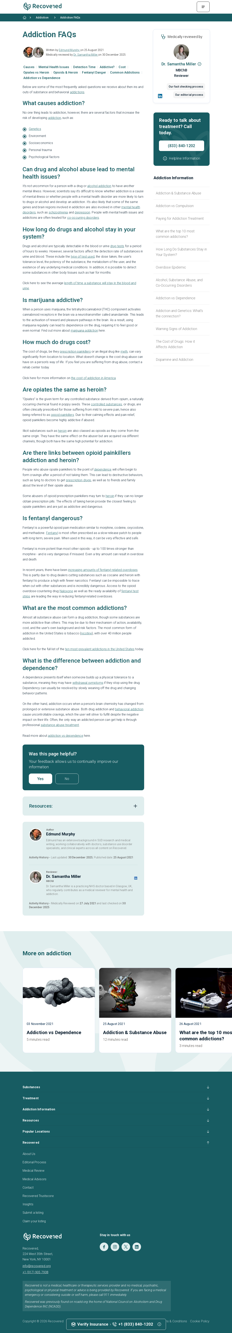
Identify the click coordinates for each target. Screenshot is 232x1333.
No (67, 779)
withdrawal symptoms (87, 683)
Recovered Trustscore (38, 1196)
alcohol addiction (99, 186)
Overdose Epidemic (171, 267)
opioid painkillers (62, 415)
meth (124, 351)
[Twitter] (126, 1247)
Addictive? (108, 67)
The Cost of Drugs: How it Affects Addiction (175, 344)
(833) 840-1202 (181, 145)
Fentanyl (52, 533)
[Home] (24, 17)
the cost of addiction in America (93, 378)
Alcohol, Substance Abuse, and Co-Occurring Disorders (179, 282)
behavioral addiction (129, 709)
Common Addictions (125, 72)
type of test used (82, 256)
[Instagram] (115, 1247)
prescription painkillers (75, 351)
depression (82, 212)
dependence (103, 469)
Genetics (35, 129)
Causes (29, 67)
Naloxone (66, 591)
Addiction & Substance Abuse (178, 193)
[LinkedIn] (160, 96)
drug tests (117, 246)
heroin (62, 431)
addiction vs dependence (65, 736)
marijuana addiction (84, 330)
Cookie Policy (199, 1321)
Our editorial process (189, 94)
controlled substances (106, 404)
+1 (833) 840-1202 (135, 1324)
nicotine (86, 633)
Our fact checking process (185, 86)
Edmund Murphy (69, 50)
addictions (77, 92)
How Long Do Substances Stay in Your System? (181, 252)
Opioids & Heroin (66, 72)
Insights (28, 1204)
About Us (29, 1154)
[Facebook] (104, 1247)
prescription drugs (78, 480)
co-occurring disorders (83, 218)
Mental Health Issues (54, 67)
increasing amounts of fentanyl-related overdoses (103, 570)
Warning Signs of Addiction (176, 329)
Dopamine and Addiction (174, 359)
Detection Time (84, 67)
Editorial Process (34, 1162)
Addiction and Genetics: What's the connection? (179, 313)
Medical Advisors (35, 1179)
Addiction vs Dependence (41, 78)
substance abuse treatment (60, 725)
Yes (40, 778)
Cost (122, 67)
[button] (181, 158)
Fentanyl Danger (94, 72)
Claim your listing (34, 1221)
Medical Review (33, 1170)
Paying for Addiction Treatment (180, 218)
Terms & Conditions (173, 1321)
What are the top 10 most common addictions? (175, 234)
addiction (54, 118)
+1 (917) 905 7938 (36, 1272)
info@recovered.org (37, 1266)
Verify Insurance (93, 1324)
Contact (28, 1187)
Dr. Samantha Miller (85, 54)
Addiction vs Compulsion (175, 206)
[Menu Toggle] (203, 7)
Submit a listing (33, 1212)
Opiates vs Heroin (36, 72)
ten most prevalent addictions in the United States (99, 649)
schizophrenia (58, 212)
